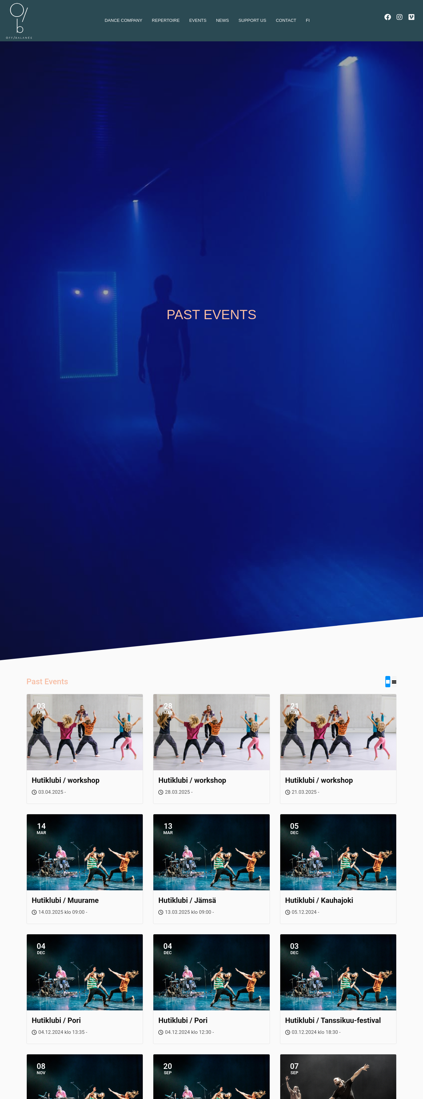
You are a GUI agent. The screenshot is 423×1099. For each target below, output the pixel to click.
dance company (123, 20)
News (222, 20)
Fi (308, 20)
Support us (252, 20)
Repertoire (166, 20)
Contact (286, 20)
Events (198, 20)
